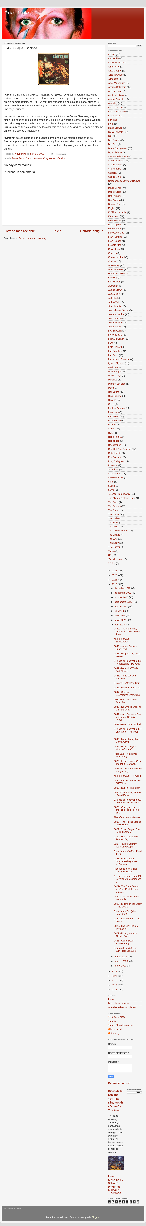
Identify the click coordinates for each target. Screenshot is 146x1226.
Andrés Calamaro (117, 87)
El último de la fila (117, 212)
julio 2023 (120, 611)
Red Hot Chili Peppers (119, 449)
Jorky (113, 1021)
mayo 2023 (121, 620)
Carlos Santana (34, 158)
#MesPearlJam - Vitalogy (127, 817)
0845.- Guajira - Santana (127, 687)
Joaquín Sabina (116, 314)
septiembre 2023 (124, 602)
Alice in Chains (116, 74)
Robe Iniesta (114, 453)
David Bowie (114, 187)
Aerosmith (113, 58)
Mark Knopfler (115, 371)
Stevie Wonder (115, 477)
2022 (115, 971)
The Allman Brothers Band (121, 498)
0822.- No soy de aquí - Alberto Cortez (126, 934)
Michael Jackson (116, 383)
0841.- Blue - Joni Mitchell (127, 724)
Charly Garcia (115, 164)
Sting (110, 481)
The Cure (113, 510)
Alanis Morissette (117, 62)
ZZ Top (111, 563)
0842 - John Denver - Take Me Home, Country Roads (127, 717)
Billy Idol (112, 119)
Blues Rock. (18, 158)
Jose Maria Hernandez (122, 1025)
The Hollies (114, 518)
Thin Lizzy (113, 543)
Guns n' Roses (115, 269)
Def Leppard (114, 196)
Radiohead (113, 440)
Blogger (95, 1217)
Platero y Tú (114, 420)
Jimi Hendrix (114, 306)
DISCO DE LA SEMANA (115, 1181)
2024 (115, 579)
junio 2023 (120, 615)
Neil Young (113, 392)
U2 (109, 555)
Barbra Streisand (117, 111)
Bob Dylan (113, 140)
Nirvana (112, 400)
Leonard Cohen (116, 338)
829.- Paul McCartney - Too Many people (126, 845)
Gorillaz (112, 261)
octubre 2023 (122, 597)
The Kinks (113, 522)
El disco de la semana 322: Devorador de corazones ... (128, 879)
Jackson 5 (113, 285)
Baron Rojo (114, 115)
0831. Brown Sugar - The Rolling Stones (127, 830)
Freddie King (114, 245)
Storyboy (115, 1033)
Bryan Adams (115, 152)
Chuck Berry (114, 168)
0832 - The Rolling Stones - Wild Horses (127, 823)
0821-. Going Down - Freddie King (125, 942)
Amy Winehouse (116, 83)
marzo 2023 (121, 956)
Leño (110, 343)
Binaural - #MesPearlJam (127, 683)
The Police (113, 526)
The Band (113, 502)
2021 (115, 976)
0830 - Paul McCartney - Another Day (126, 838)
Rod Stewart (114, 457)
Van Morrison (115, 559)
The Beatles (114, 506)
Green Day (113, 265)
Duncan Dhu (114, 204)
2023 (115, 584)
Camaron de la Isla (118, 156)
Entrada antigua (91, 231)
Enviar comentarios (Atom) (32, 238)
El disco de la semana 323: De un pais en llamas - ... (128, 801)
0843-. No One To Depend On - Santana (127, 708)
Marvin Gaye (114, 375)
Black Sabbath (115, 132)
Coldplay (112, 172)
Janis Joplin (114, 294)
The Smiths (114, 534)
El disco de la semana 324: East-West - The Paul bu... (128, 732)
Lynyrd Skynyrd (116, 363)
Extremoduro (115, 228)
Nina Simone (115, 396)
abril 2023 (120, 624)
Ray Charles (114, 445)
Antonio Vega (115, 91)
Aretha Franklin (116, 99)
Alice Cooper (115, 70)
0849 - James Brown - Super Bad (125, 647)
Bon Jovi (112, 144)
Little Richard (115, 347)
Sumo (111, 489)
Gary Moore (114, 249)
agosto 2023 (121, 606)
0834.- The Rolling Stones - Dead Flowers (127, 794)
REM (110, 432)
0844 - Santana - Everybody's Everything (127, 693)
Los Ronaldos (115, 351)
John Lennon (115, 318)
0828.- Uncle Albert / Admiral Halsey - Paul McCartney (126, 861)
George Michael (116, 257)
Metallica (112, 379)
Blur (110, 136)
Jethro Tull (113, 302)
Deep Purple (114, 192)
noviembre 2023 (123, 592)
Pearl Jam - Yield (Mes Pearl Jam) (125, 755)
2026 (115, 570)
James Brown (115, 290)
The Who (113, 539)
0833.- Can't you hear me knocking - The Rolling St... (127, 810)
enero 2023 (121, 965)
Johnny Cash (115, 322)
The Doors (113, 514)
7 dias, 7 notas (17, 13)
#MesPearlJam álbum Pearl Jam (125, 701)
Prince (111, 424)
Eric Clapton (114, 224)
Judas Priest (114, 326)
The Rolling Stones (118, 530)
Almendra (113, 79)
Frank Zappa (114, 241)
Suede (111, 485)
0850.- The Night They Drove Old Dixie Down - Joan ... (127, 631)
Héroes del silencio (118, 273)
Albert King (114, 66)
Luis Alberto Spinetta (119, 359)
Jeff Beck (113, 298)
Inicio (57, 231)
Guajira (61, 158)
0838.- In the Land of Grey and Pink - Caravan (127, 762)
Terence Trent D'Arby (119, 494)
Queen (111, 428)
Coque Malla (114, 176)
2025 (115, 575)
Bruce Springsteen (117, 148)
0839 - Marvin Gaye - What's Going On (125, 748)
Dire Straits (114, 200)
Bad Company (115, 107)
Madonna (113, 367)
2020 (115, 980)
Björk (110, 123)
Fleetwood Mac (116, 232)
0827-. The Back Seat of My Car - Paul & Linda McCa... (126, 889)
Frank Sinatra (115, 236)
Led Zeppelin (115, 330)
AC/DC (111, 54)
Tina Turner (114, 547)
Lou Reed (113, 355)
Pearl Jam (113, 412)
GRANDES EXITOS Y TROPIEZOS (115, 1190)
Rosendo (112, 465)
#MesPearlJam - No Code (127, 775)
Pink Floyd (113, 416)
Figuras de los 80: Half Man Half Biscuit (125, 870)
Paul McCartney (116, 408)
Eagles (111, 208)
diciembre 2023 (123, 588)
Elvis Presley (115, 220)
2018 (115, 989)
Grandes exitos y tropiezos (122, 1007)
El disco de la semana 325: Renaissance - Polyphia (128, 662)
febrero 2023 (121, 961)
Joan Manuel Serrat (118, 310)
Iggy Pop (112, 277)
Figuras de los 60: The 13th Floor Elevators (125, 949)
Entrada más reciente (19, 231)
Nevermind (116, 1029)
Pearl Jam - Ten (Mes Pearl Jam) (125, 912)
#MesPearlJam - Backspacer (122, 640)
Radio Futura (115, 436)
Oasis (111, 404)
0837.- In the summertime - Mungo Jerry (128, 770)
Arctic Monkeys (116, 95)
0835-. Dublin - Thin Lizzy (127, 788)
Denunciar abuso (119, 1083)
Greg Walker (49, 158)
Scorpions (113, 469)
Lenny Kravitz (115, 334)
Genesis (112, 253)
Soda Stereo (114, 473)
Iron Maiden (114, 281)
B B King (112, 103)
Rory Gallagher (116, 461)
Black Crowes (115, 127)
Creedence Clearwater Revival (124, 181)
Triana (111, 551)
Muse (111, 387)
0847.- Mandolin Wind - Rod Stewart (126, 669)
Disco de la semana (118, 1003)
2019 (115, 985)
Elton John (113, 216)
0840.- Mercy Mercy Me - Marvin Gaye (127, 740)
